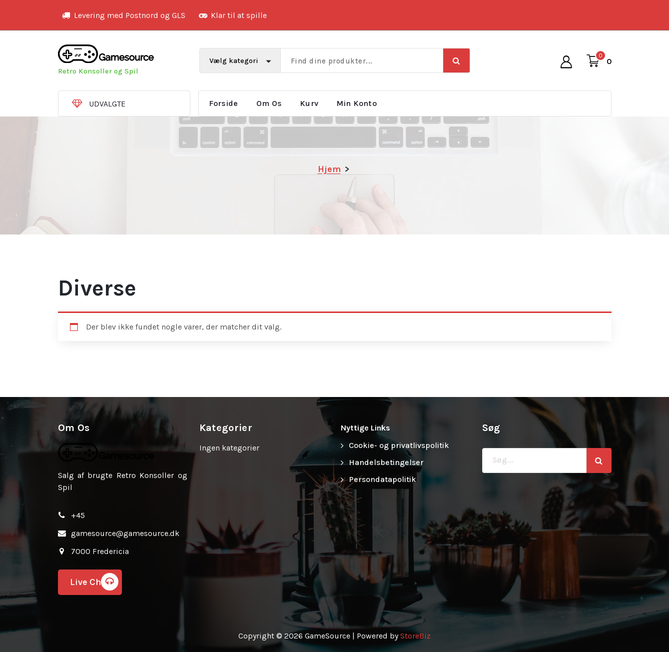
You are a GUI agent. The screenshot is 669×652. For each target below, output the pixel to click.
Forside (223, 103)
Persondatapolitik (382, 479)
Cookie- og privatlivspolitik (399, 445)
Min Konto (356, 103)
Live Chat (94, 581)
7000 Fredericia (100, 551)
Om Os (269, 103)
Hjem (329, 169)
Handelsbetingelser (386, 462)
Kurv (309, 103)
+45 (78, 515)
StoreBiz (415, 635)
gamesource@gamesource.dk (125, 533)
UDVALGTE (107, 103)
